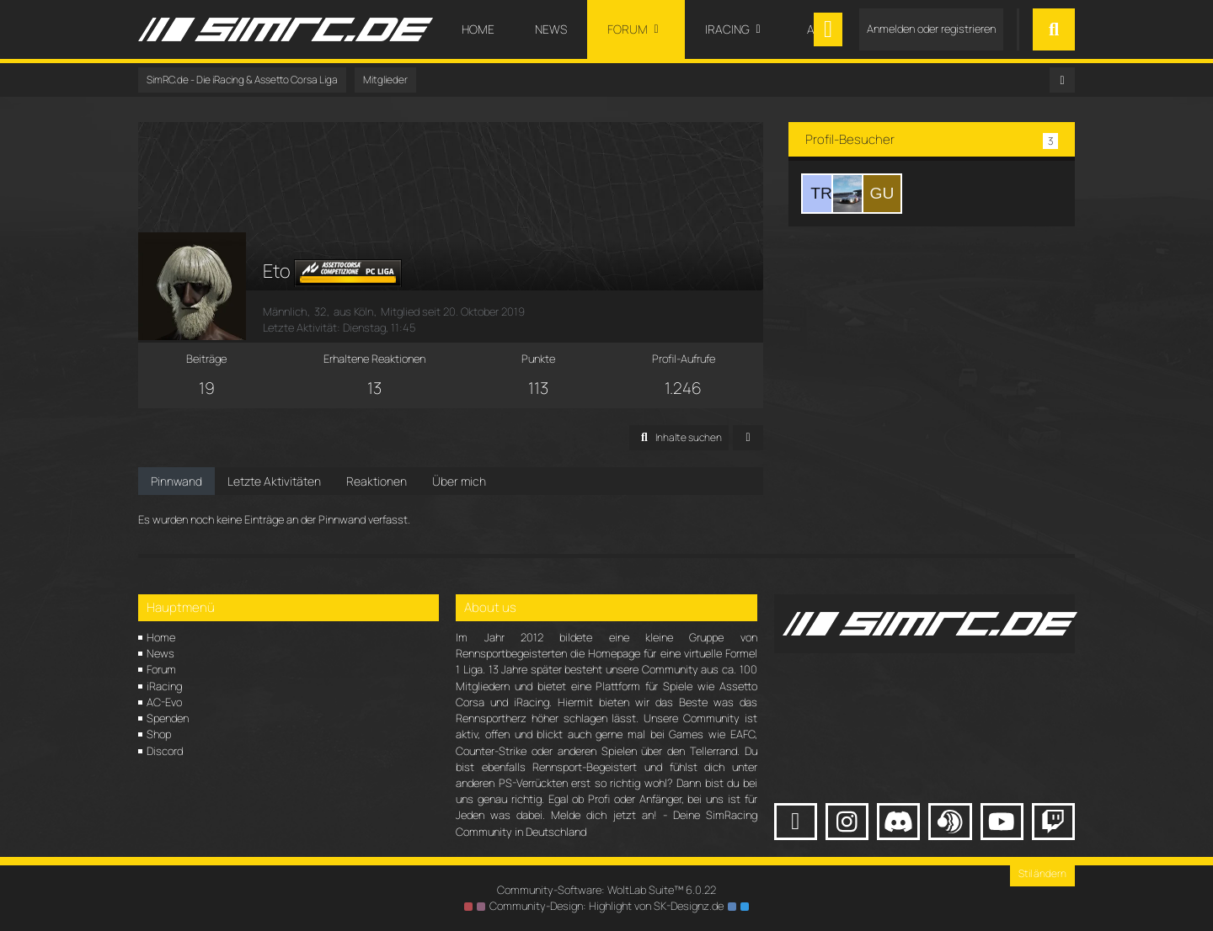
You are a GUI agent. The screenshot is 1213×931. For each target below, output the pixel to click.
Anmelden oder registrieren (931, 28)
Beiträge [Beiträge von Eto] (206, 358)
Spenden (168, 718)
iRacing (164, 686)
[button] (679, 437)
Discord (165, 750)
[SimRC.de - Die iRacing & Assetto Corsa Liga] (285, 29)
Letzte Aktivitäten (274, 481)
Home (161, 637)
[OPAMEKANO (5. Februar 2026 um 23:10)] (851, 193)
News (160, 653)
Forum (161, 669)
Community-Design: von (606, 905)
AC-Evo (164, 702)
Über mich (459, 481)
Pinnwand (176, 481)
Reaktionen (376, 481)
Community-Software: (606, 889)
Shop (159, 734)
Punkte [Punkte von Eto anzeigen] (538, 358)
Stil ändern (1042, 873)
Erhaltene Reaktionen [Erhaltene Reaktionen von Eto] (374, 358)
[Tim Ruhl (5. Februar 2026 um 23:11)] (821, 193)
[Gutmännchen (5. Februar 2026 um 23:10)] (882, 193)
